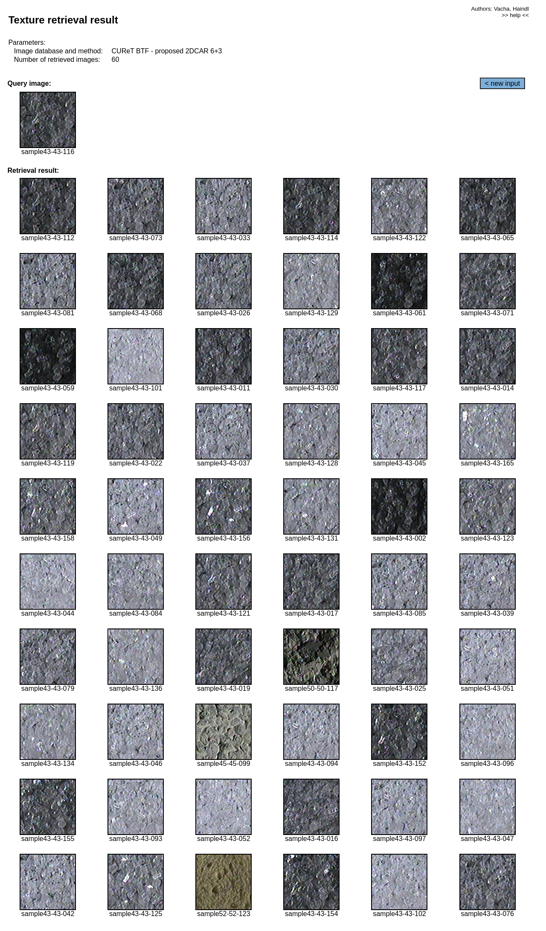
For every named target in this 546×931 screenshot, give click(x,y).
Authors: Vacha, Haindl (500, 9)
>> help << (515, 15)
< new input (502, 83)
